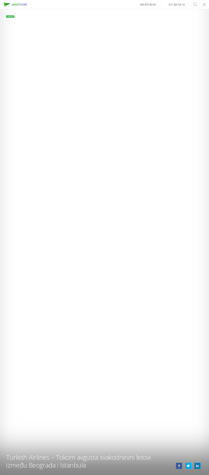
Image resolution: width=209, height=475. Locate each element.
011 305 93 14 (176, 4)
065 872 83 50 (148, 4)
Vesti (12, 18)
